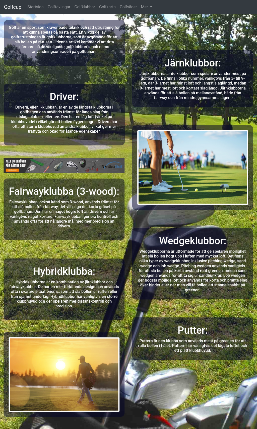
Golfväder (128, 7)
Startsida (35, 7)
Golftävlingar (59, 7)
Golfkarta (107, 7)
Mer (145, 7)
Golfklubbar (84, 7)
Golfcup (12, 7)
